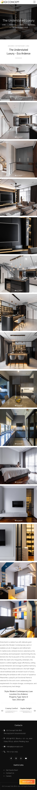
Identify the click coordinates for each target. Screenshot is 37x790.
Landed (21, 25)
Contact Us (10, 773)
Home (4, 25)
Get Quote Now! (12, 770)
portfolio (12, 25)
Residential (31, 25)
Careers (8, 776)
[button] (27, 781)
